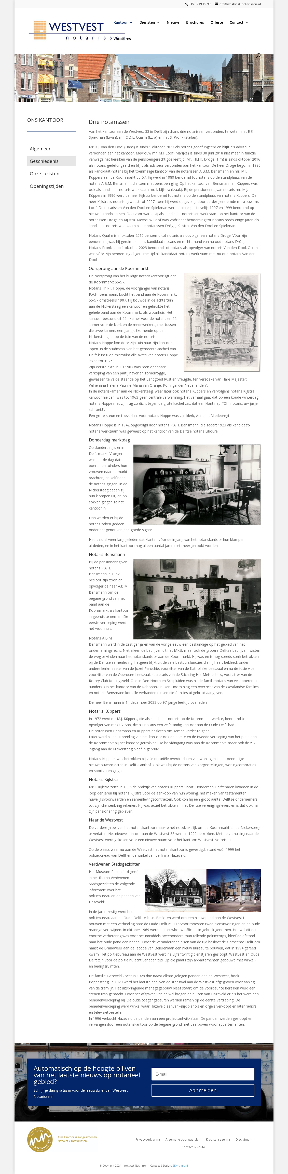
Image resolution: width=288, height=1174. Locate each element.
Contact (236, 23)
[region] (144, 69)
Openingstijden (47, 186)
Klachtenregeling (218, 1140)
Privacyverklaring (147, 1140)
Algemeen (40, 149)
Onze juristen (44, 174)
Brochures (195, 23)
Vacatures (122, 39)
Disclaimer (243, 1140)
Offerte (217, 23)
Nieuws (173, 23)
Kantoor (121, 23)
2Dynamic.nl (180, 1165)
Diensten (147, 23)
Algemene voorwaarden (183, 1140)
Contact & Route (193, 1147)
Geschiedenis (44, 161)
